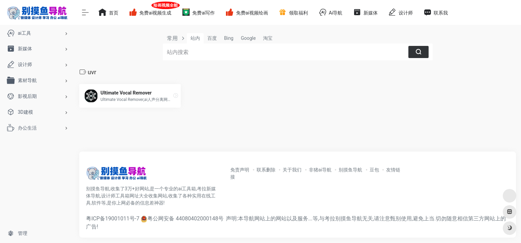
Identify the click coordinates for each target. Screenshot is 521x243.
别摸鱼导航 (350, 169)
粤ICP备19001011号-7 (112, 218)
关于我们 (292, 169)
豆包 (374, 169)
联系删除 (266, 169)
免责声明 (239, 169)
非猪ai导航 (320, 169)
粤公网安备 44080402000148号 (185, 218)
